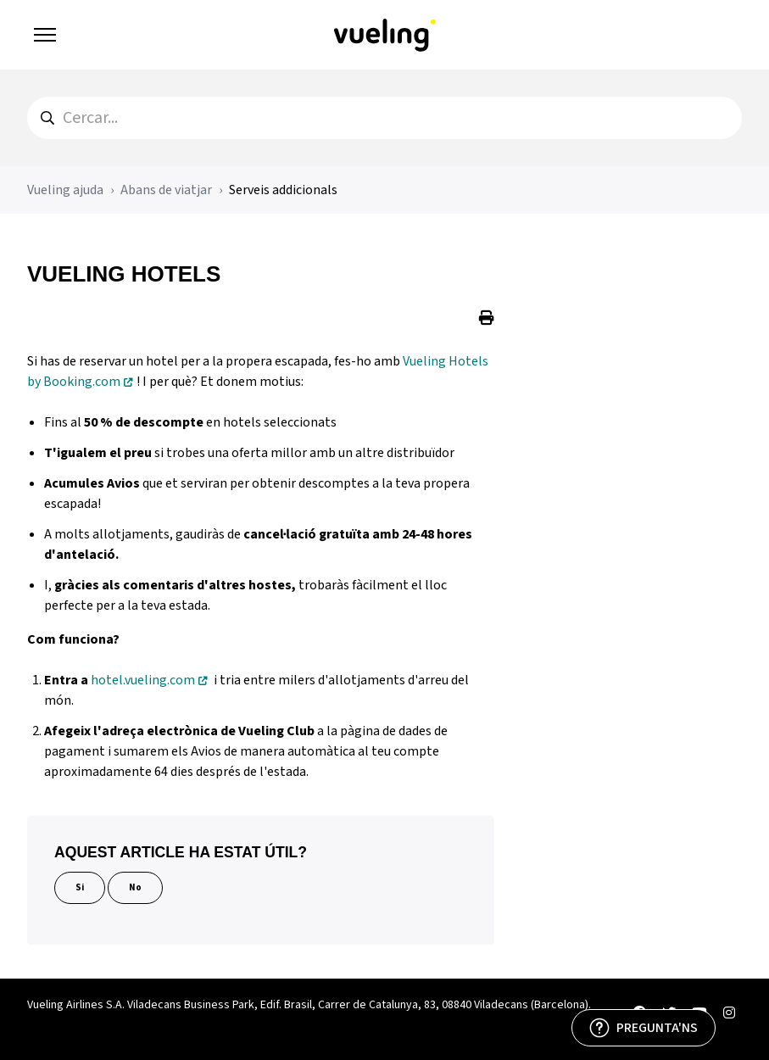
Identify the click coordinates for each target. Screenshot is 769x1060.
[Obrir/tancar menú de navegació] (45, 34)
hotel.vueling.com (143, 680)
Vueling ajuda (65, 190)
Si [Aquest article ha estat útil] (79, 887)
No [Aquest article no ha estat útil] (135, 887)
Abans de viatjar (166, 190)
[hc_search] (384, 118)
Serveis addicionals (283, 190)
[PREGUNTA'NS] (643, 1027)
